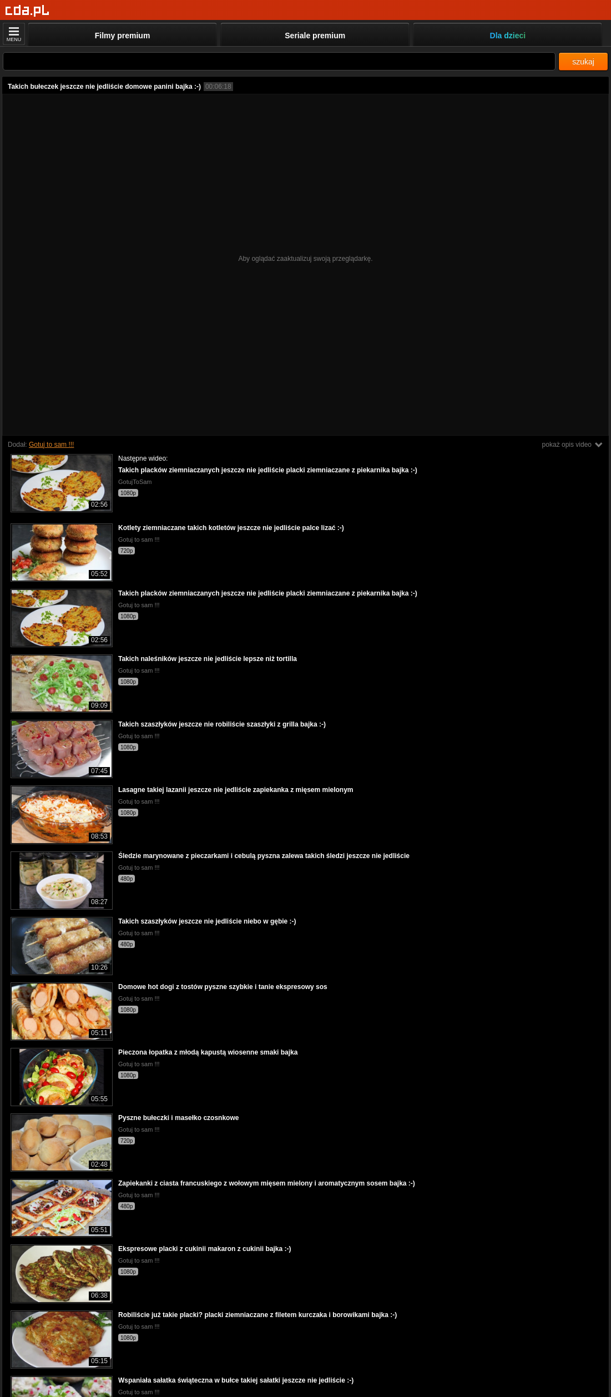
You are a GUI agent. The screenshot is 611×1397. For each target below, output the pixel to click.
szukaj (583, 61)
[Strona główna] (27, 11)
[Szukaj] (279, 61)
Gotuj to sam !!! (51, 444)
